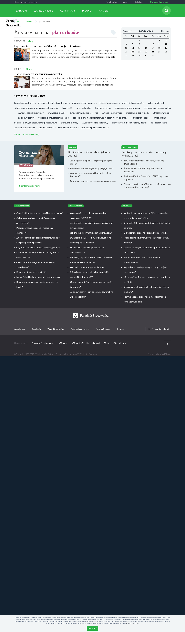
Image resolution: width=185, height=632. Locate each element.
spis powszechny (26, 117)
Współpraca (19, 329)
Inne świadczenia (130, 147)
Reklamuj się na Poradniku (25, 2)
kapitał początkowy (24, 103)
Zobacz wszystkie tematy (26, 134)
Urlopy (30, 41)
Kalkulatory (139, 2)
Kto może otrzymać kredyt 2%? (31, 272)
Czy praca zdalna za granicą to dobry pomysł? (38, 247)
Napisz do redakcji (158, 329)
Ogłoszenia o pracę (159, 2)
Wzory (126, 2)
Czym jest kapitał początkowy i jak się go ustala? (39, 213)
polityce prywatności (132, 623)
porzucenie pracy (69, 122)
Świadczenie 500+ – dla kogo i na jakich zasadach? (143, 170)
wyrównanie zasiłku (67, 127)
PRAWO (86, 10)
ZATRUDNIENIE (43, 10)
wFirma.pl (62, 343)
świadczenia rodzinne (80, 112)
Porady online (111, 2)
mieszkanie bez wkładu (137, 112)
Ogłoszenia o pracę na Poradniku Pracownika (146, 232)
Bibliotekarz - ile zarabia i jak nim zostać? (89, 153)
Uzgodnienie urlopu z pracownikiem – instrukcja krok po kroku (47, 46)
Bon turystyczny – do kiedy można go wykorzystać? (144, 153)
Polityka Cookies (103, 329)
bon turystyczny (103, 107)
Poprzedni (127, 31)
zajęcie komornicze (108, 103)
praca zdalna (160, 117)
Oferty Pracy (119, 343)
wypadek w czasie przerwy (95, 122)
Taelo (106, 343)
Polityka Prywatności (80, 329)
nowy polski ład (83, 107)
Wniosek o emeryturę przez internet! (87, 267)
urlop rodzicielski (156, 103)
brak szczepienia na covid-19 (95, 127)
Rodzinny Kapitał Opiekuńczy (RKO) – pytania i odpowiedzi (146, 178)
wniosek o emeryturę (112, 112)
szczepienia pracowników (127, 107)
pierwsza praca (46, 127)
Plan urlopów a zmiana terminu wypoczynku (38, 73)
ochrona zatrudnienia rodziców (52, 103)
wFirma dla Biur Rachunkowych (85, 343)
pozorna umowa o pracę (83, 103)
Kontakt (120, 329)
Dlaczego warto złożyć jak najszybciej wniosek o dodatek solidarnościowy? (147, 185)
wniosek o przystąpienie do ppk (53, 117)
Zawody (72, 147)
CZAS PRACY (67, 10)
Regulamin (36, 329)
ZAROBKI (21, 10)
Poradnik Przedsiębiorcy (43, 343)
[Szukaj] (166, 10)
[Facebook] (167, 343)
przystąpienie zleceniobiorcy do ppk (129, 122)
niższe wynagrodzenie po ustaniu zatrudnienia (36, 107)
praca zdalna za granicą (133, 103)
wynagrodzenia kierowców (31, 112)
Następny (165, 31)
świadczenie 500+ (57, 112)
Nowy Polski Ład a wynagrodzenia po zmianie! (38, 276)
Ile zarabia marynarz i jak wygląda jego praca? (92, 168)
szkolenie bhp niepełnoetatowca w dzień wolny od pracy (100, 117)
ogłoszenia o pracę (140, 117)
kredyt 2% (67, 107)
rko (96, 112)
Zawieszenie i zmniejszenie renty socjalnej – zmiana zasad (144, 162)
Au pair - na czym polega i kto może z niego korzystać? (90, 174)
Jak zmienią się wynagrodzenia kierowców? (91, 232)
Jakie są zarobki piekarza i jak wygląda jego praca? (91, 162)
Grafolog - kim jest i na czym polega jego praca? (93, 180)
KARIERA (103, 10)
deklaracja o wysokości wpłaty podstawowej (35, 122)
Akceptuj (92, 628)
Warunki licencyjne (55, 329)
